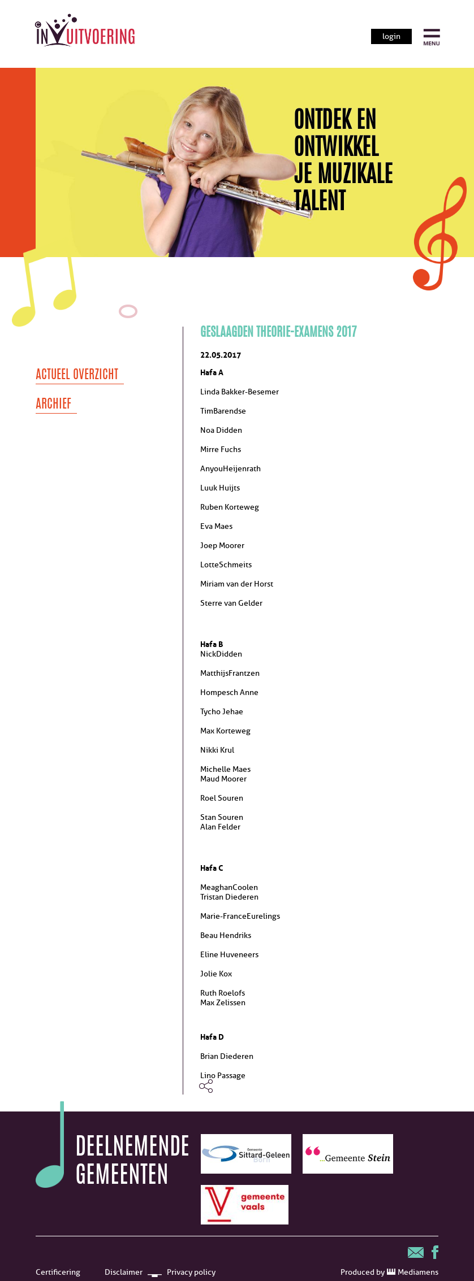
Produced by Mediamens (389, 1272)
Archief (53, 404)
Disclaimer (124, 1272)
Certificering (58, 1272)
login (391, 36)
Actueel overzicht (77, 375)
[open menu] (431, 37)
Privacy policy (191, 1272)
